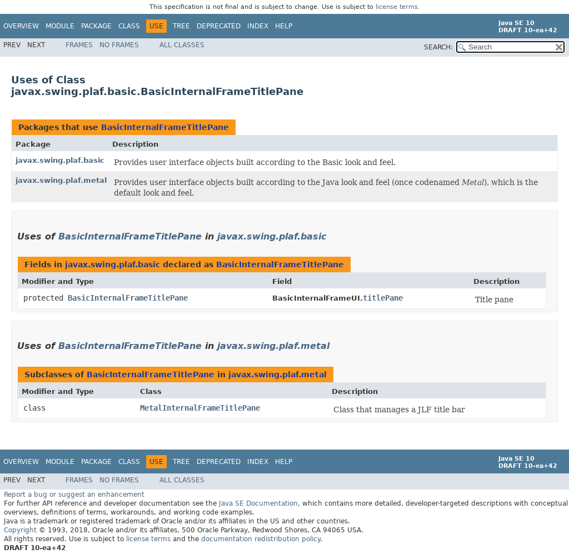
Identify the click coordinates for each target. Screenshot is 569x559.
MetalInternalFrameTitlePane (200, 407)
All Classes (181, 45)
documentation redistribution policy (260, 539)
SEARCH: (438, 47)
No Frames (119, 45)
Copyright (20, 530)
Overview (21, 26)
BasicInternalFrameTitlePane (165, 127)
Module (60, 26)
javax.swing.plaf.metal (61, 180)
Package (96, 26)
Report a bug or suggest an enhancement (74, 494)
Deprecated (219, 26)
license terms (397, 7)
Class (129, 26)
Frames (79, 45)
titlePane (383, 297)
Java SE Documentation (258, 503)
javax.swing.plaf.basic (60, 160)
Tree (181, 26)
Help (283, 26)
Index (257, 26)
